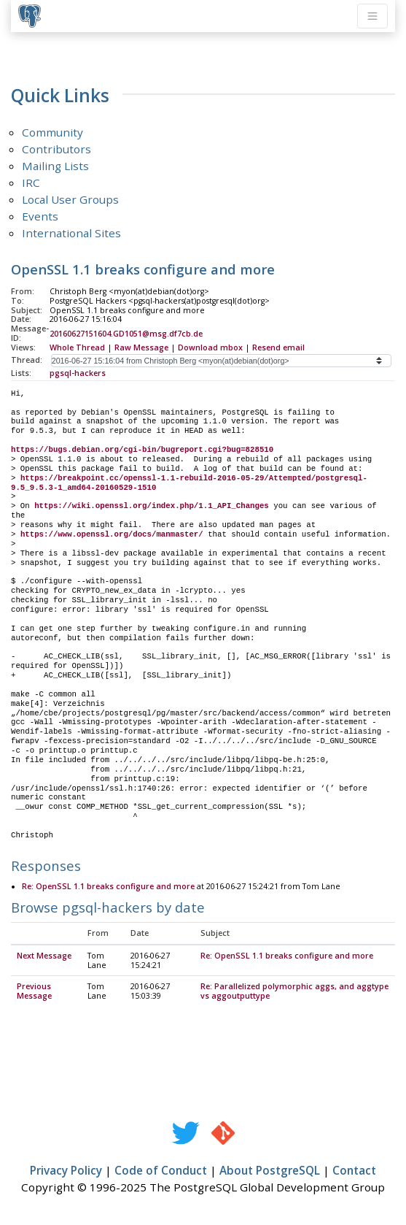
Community (52, 132)
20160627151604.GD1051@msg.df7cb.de (126, 334)
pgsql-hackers (78, 373)
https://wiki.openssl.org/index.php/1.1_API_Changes (151, 506)
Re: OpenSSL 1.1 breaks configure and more (108, 887)
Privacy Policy (66, 1171)
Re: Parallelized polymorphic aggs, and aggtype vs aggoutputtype (294, 992)
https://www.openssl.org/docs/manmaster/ (111, 534)
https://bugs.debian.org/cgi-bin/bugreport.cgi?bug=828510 (142, 450)
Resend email (278, 347)
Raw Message (141, 347)
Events (40, 216)
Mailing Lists (55, 165)
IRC (31, 182)
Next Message (44, 956)
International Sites (71, 233)
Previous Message (34, 992)
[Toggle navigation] (372, 16)
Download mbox (210, 347)
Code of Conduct (160, 1171)
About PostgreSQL (269, 1171)
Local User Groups (70, 199)
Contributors (56, 149)
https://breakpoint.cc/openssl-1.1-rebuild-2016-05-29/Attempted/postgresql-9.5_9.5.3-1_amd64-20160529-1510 (189, 483)
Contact (354, 1171)
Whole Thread (77, 347)
